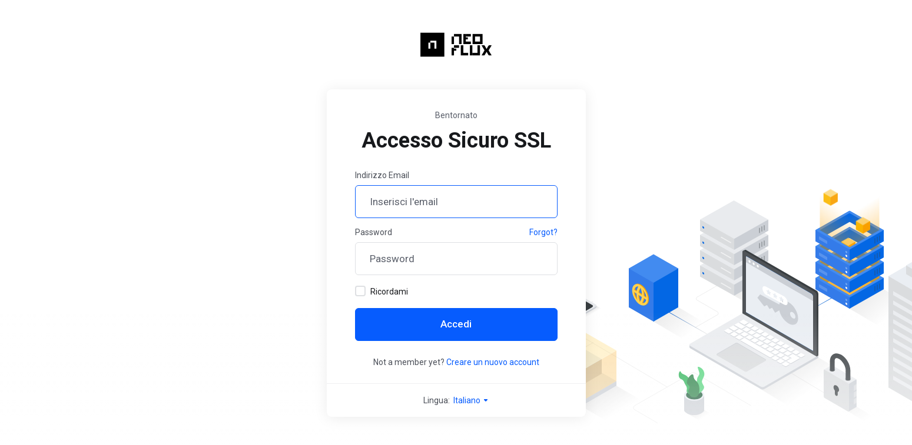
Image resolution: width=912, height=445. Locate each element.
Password (373, 232)
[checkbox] (360, 291)
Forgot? (543, 232)
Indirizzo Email (382, 175)
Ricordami (381, 291)
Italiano (471, 400)
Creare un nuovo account (492, 362)
